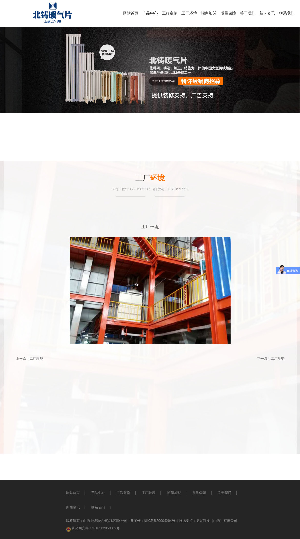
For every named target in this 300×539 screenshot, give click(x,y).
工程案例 (169, 13)
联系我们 (287, 13)
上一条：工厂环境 (29, 358)
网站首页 (130, 13)
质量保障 (228, 13)
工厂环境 (189, 13)
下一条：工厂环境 (270, 358)
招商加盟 (209, 13)
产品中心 (150, 13)
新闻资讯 (267, 13)
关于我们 (248, 13)
